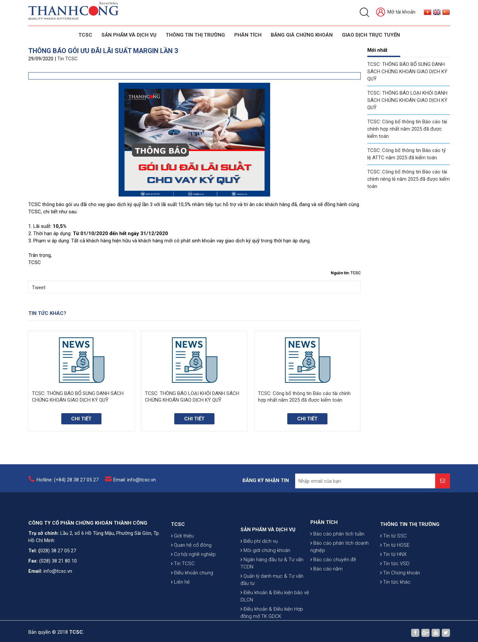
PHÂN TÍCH (324, 543)
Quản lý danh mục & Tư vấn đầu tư (271, 615)
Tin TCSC (67, 59)
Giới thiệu (182, 561)
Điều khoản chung (192, 597)
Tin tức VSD (394, 588)
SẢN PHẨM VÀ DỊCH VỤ (128, 35)
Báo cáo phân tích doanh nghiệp (339, 567)
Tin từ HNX (393, 579)
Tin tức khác (395, 607)
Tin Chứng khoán (400, 597)
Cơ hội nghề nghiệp (193, 579)
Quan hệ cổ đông (191, 570)
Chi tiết (81, 419)
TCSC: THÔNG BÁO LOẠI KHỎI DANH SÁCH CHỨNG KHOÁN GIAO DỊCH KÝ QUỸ (407, 100)
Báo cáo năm (326, 589)
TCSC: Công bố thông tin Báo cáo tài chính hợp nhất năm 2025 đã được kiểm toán (407, 129)
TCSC (85, 35)
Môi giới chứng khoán (265, 586)
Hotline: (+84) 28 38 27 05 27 (67, 484)
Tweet (38, 287)
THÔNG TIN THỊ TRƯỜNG (195, 35)
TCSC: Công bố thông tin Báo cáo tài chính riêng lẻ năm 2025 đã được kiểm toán (408, 179)
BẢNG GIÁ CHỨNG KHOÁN (302, 35)
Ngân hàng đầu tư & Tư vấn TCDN (271, 598)
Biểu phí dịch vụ (259, 577)
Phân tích (248, 35)
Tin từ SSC (393, 561)
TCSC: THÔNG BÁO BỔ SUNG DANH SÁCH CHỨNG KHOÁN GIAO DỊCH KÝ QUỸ (407, 71)
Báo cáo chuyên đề (333, 580)
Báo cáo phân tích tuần (337, 554)
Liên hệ (180, 607)
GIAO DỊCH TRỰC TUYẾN (371, 35)
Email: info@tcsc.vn (134, 484)
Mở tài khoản (395, 12)
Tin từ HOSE (394, 570)
